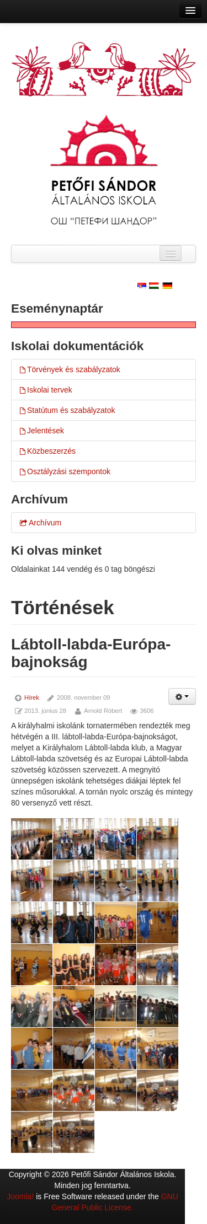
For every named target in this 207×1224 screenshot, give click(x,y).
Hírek (31, 697)
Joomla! (20, 1196)
